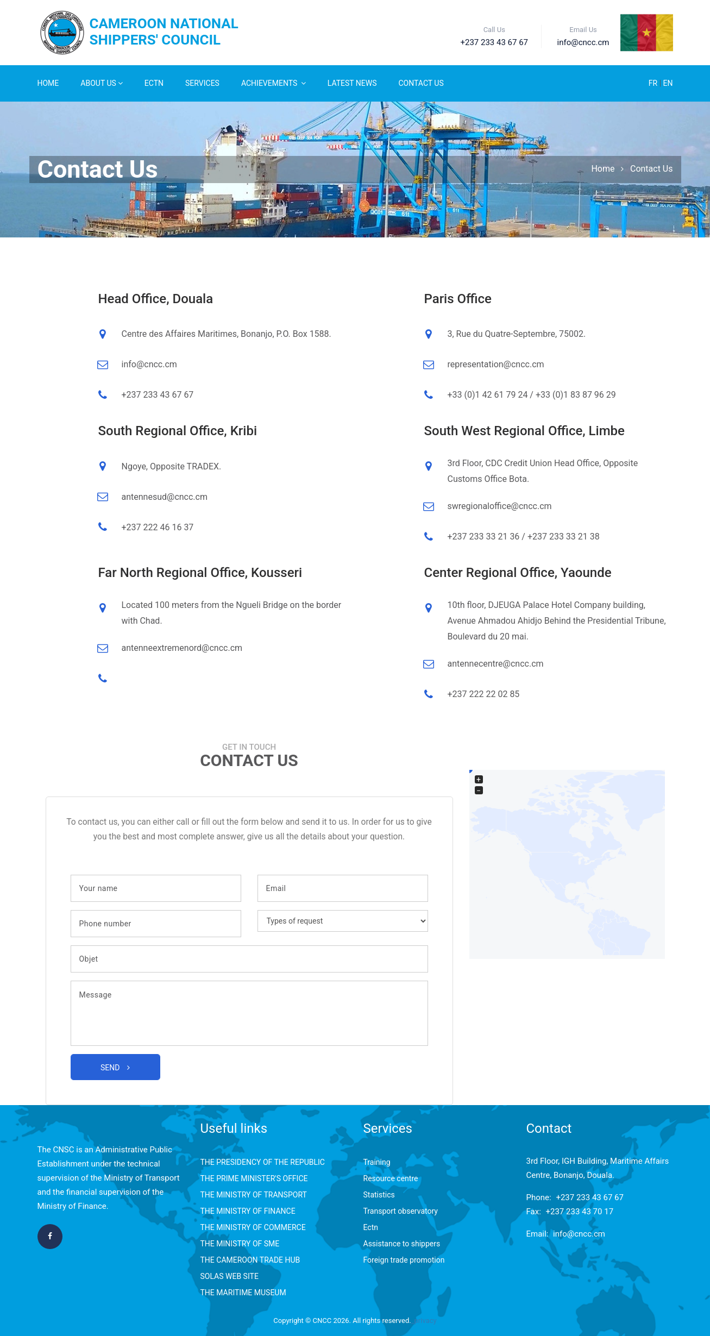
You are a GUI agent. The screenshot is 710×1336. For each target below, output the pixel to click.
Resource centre (390, 1178)
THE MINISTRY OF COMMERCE (253, 1227)
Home (48, 83)
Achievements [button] (273, 83)
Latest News (352, 83)
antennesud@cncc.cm (165, 497)
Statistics (379, 1194)
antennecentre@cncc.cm (496, 663)
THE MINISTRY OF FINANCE (248, 1211)
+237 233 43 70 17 (580, 1211)
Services (202, 83)
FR (654, 83)
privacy (425, 1320)
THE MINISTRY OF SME (240, 1243)
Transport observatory (400, 1211)
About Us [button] (101, 83)
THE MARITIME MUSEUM (243, 1292)
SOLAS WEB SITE (229, 1276)
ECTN (154, 83)
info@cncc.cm (149, 364)
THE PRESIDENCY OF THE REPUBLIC (262, 1162)
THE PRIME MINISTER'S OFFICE (254, 1178)
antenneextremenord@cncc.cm (182, 648)
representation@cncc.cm (496, 364)
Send (115, 1067)
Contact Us (421, 83)
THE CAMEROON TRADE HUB (250, 1260)
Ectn (370, 1227)
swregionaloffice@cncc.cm (500, 506)
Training (377, 1162)
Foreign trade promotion (404, 1260)
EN (668, 83)
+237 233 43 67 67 (590, 1197)
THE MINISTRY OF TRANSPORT (253, 1194)
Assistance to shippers (402, 1243)
